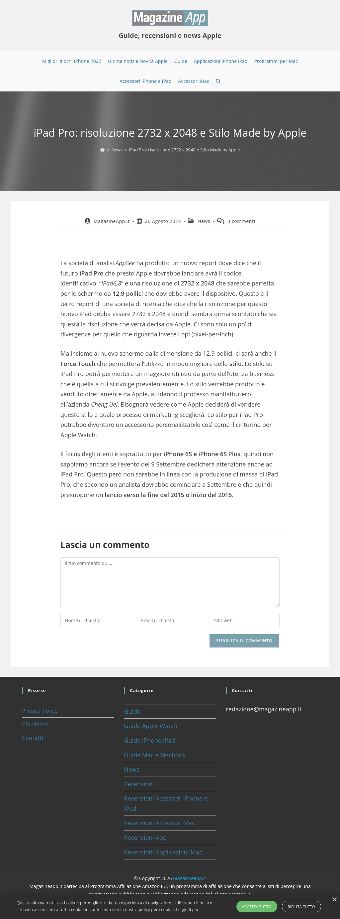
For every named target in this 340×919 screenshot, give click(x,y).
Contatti (32, 738)
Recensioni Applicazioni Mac (163, 852)
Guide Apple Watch (150, 726)
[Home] (102, 150)
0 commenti (241, 221)
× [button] (334, 899)
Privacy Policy (40, 710)
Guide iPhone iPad (149, 740)
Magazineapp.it (189, 878)
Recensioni (139, 784)
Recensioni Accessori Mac (159, 823)
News (204, 221)
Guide (132, 711)
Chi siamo (35, 724)
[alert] (170, 906)
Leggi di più (187, 909)
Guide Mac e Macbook (155, 755)
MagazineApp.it (112, 221)
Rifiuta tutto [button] (301, 906)
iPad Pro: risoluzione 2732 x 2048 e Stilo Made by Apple (184, 150)
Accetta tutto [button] (257, 906)
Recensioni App (145, 837)
